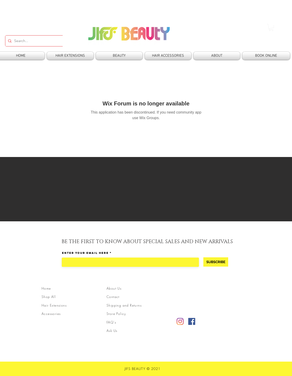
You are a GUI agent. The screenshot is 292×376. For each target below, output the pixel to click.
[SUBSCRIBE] (215, 262)
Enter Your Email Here (85, 253)
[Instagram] (180, 321)
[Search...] (47, 41)
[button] (271, 27)
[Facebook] (191, 321)
